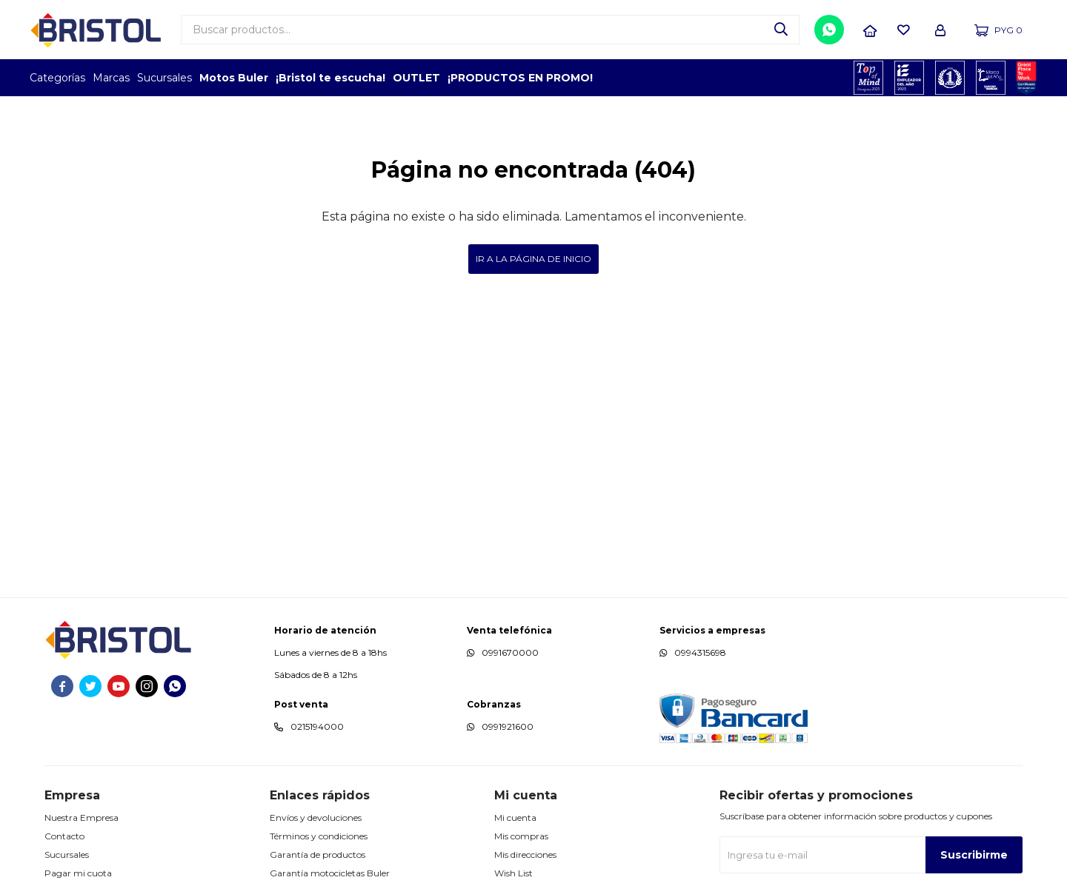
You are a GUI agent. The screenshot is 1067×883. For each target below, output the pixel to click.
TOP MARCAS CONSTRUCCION (950, 77)
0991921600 (508, 726)
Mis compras (521, 836)
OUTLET (416, 77)
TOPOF (868, 77)
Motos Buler (233, 77)
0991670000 (510, 652)
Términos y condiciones (319, 836)
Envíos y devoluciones (316, 817)
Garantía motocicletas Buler (330, 873)
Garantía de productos (317, 854)
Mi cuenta (515, 817)
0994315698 (700, 652)
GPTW (1026, 77)
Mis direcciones (525, 854)
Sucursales (164, 77)
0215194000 (317, 726)
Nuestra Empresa (81, 817)
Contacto (64, 836)
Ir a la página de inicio (533, 258)
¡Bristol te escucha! (330, 77)
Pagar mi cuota (78, 873)
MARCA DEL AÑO (991, 77)
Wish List (513, 873)
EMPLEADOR (909, 77)
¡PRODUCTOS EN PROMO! (520, 77)
